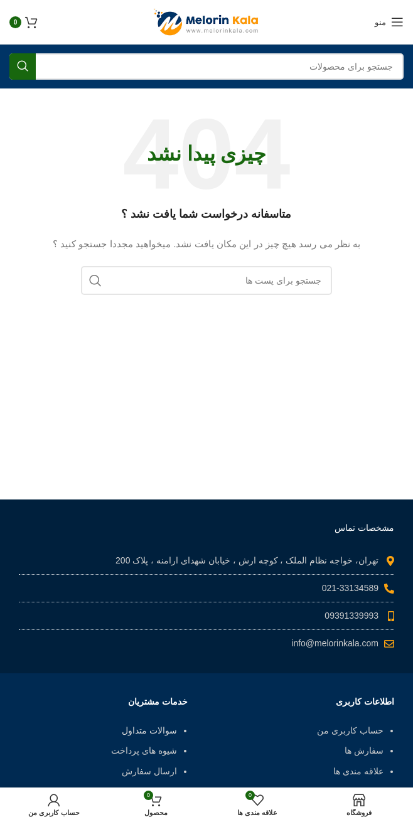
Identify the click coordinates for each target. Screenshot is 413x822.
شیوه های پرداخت (144, 750)
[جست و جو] (206, 66)
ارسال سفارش (149, 771)
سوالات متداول (149, 730)
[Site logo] (206, 21)
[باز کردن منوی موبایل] (389, 22)
